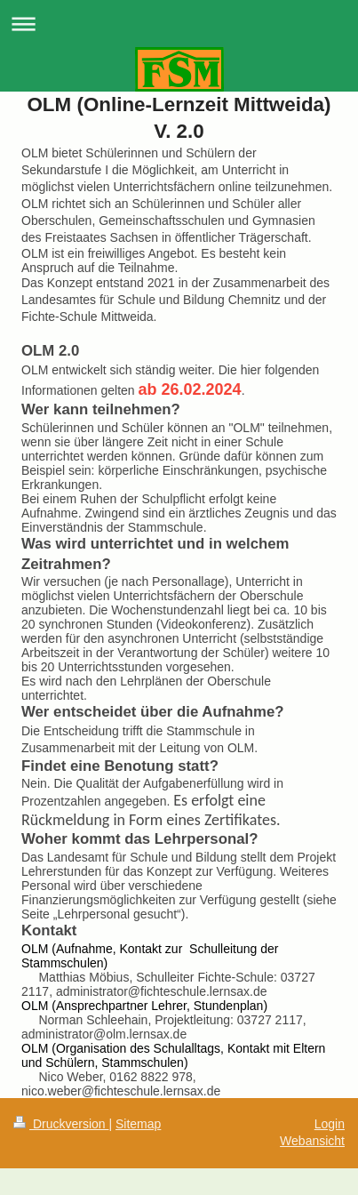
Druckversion (60, 1124)
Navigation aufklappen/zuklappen (179, 23)
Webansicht (312, 1141)
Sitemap (138, 1124)
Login (329, 1124)
